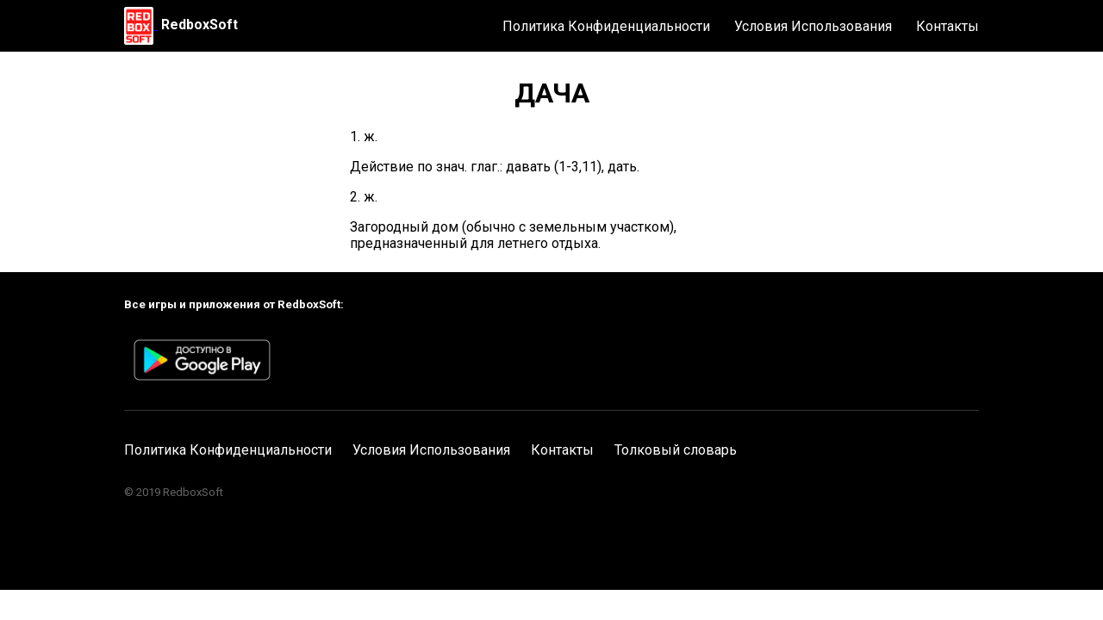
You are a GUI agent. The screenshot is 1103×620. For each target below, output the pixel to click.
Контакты (947, 26)
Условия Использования (813, 26)
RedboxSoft (199, 24)
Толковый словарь (675, 450)
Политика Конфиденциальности (606, 26)
